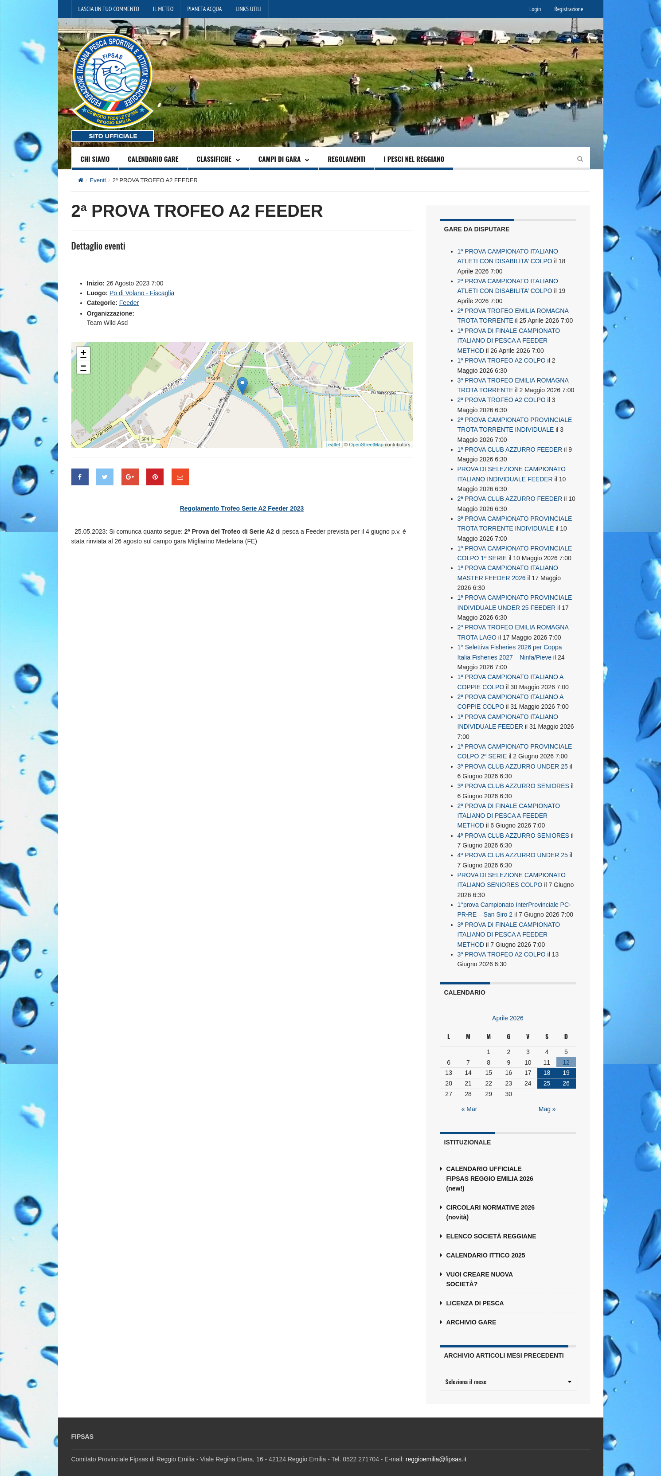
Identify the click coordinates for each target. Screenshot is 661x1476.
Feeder (129, 302)
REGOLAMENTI (346, 159)
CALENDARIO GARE (153, 159)
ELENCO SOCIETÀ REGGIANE (491, 1225)
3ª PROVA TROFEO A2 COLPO (502, 943)
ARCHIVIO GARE (471, 1311)
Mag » (547, 1098)
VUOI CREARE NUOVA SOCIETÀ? (479, 1268)
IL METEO (163, 9)
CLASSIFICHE (213, 159)
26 (566, 1072)
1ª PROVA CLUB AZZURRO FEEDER (510, 446)
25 (547, 1072)
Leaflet (332, 444)
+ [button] (83, 353)
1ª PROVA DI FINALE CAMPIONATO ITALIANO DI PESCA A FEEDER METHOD (509, 339)
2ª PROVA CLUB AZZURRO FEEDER (510, 495)
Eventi (98, 180)
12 (566, 1051)
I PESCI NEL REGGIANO (413, 159)
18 (547, 1062)
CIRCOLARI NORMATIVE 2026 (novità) (490, 1201)
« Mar (469, 1098)
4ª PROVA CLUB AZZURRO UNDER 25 (513, 846)
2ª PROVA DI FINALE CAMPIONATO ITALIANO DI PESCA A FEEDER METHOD (509, 807)
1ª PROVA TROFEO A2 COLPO (502, 358)
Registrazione (568, 9)
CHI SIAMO (95, 159)
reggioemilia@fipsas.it (436, 1448)
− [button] (83, 366)
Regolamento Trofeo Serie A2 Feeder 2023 (242, 508)
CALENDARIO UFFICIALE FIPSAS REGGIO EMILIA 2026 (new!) (489, 1168)
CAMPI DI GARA (279, 159)
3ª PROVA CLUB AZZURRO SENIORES (513, 777)
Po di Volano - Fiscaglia (142, 293)
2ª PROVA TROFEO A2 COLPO (502, 397)
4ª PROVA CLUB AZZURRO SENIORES (513, 826)
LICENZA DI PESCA (475, 1292)
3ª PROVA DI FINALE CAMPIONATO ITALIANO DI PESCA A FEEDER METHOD (509, 924)
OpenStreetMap (366, 444)
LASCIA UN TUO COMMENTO (109, 9)
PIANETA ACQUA (204, 9)
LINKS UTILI (249, 9)
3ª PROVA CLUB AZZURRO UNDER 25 (513, 758)
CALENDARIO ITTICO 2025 (485, 1244)
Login (535, 9)
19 (566, 1062)
